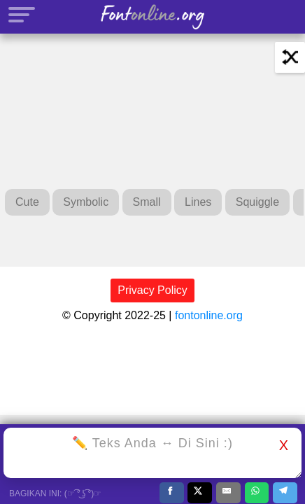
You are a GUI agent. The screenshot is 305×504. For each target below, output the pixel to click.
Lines (198, 202)
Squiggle (257, 202)
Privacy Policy (152, 290)
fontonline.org (209, 315)
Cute (27, 202)
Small (147, 202)
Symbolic (85, 202)
